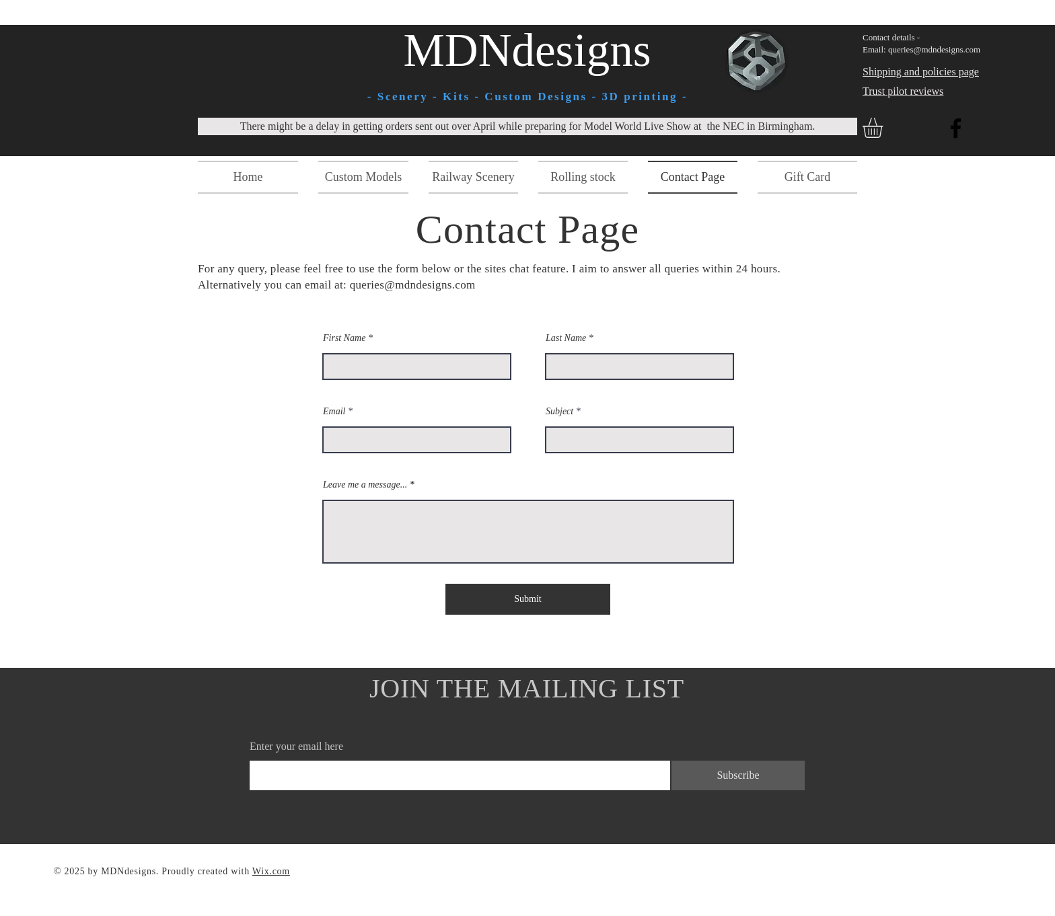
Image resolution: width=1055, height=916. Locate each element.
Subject (559, 411)
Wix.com (271, 871)
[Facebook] (956, 128)
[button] (884, 128)
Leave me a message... (365, 485)
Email (334, 411)
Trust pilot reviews (903, 91)
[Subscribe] (738, 775)
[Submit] (527, 599)
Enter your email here (296, 746)
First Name (344, 338)
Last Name (566, 338)
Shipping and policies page (921, 71)
